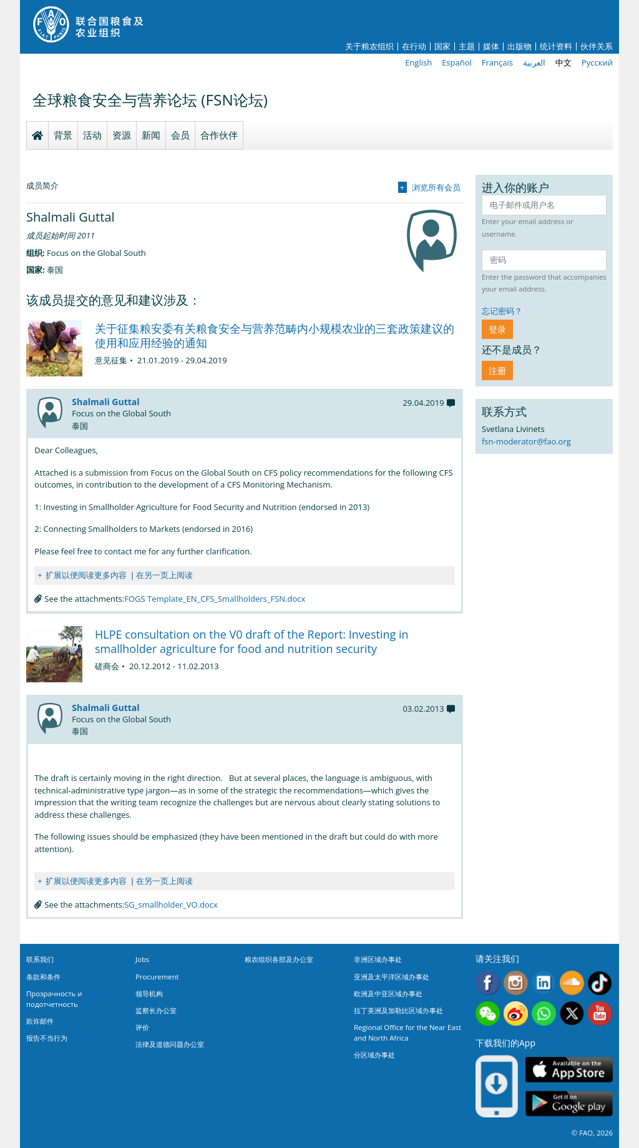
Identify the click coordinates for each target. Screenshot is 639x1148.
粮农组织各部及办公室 (279, 959)
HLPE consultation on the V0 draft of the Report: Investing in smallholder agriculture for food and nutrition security (252, 641)
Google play (569, 1103)
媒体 (491, 46)
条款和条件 (43, 976)
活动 (92, 135)
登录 (497, 329)
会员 (180, 135)
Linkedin (544, 983)
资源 (121, 135)
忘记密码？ (502, 310)
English (418, 62)
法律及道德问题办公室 (169, 1044)
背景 (63, 135)
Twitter (572, 1013)
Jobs (142, 959)
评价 (142, 1027)
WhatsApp (544, 1013)
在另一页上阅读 (164, 575)
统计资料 (556, 46)
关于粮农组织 (369, 46)
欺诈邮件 (40, 1021)
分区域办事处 (374, 1054)
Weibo (516, 1013)
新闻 (151, 135)
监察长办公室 (156, 1010)
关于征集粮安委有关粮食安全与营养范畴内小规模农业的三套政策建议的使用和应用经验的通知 (274, 335)
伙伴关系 (596, 46)
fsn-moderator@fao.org (526, 441)
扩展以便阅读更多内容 (86, 575)
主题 (467, 46)
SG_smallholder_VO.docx (171, 904)
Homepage (37, 135)
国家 (442, 46)
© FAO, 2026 (592, 1132)
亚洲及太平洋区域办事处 (391, 976)
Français (497, 62)
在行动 (414, 46)
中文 (563, 62)
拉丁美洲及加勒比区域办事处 (398, 1010)
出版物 (519, 46)
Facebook (488, 983)
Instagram (516, 983)
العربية (534, 62)
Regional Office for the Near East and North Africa (407, 1033)
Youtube (600, 1013)
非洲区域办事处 (378, 959)
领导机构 (149, 993)
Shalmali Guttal (105, 402)
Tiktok (600, 983)
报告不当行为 (46, 1038)
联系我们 (40, 959)
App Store (569, 1069)
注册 (497, 370)
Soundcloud (572, 983)
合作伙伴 (219, 135)
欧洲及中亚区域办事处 (388, 993)
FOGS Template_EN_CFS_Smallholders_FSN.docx (214, 598)
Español (457, 62)
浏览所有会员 (436, 187)
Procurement (157, 976)
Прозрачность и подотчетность (54, 999)
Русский (597, 62)
